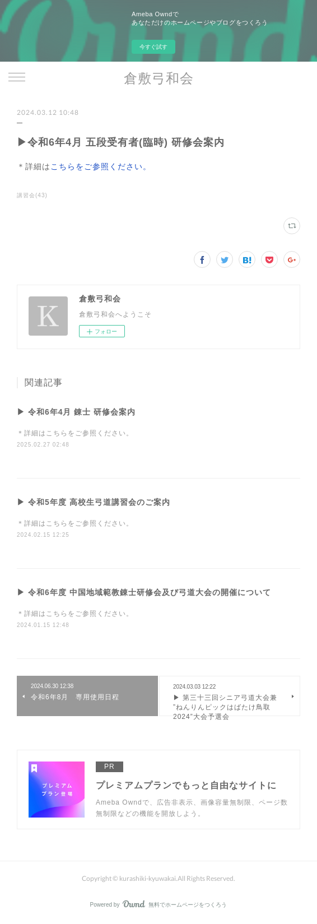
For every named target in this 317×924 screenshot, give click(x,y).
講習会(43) (32, 195)
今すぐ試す (153, 47)
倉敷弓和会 (159, 77)
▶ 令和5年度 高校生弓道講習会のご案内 (93, 502)
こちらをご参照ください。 (100, 166)
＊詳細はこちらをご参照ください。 (75, 433)
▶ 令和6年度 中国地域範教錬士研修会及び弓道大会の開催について (144, 592)
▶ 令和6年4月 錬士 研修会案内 (76, 411)
